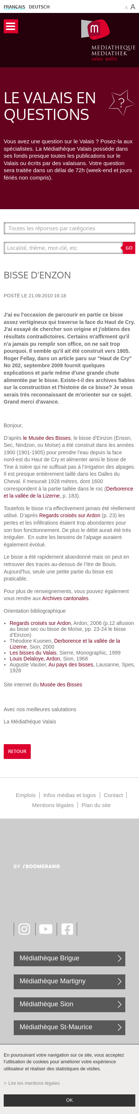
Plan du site (96, 805)
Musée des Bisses (61, 685)
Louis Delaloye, (28, 659)
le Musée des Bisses (46, 438)
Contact (113, 795)
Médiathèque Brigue (49, 958)
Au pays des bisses (71, 665)
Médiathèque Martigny (53, 981)
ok (69, 1100)
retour (17, 752)
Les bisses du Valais (33, 653)
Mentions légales (53, 805)
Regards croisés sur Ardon (69, 515)
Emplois (26, 795)
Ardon (53, 659)
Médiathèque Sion (46, 1004)
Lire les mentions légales (34, 1083)
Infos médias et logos (69, 795)
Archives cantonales (65, 598)
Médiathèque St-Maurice (56, 1027)
